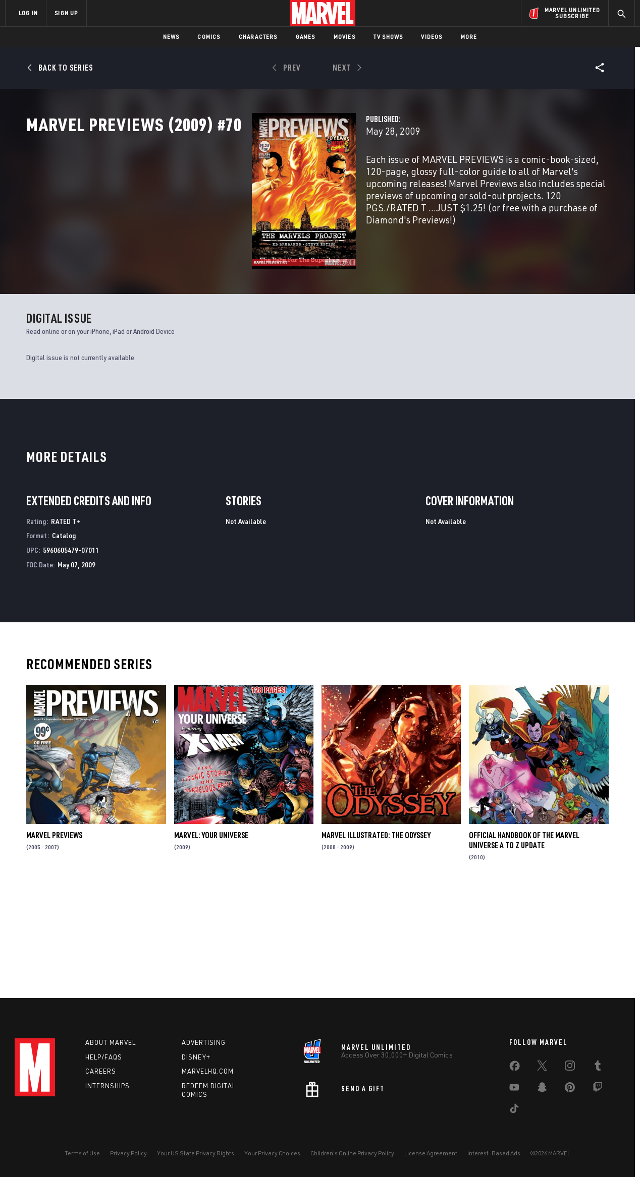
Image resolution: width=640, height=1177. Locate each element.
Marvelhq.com (208, 1071)
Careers (100, 1071)
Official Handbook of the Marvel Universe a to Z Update (524, 941)
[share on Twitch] (598, 1089)
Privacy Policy (128, 1153)
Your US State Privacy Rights (195, 1153)
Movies (344, 36)
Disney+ (196, 1057)
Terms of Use (82, 1153)
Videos (431, 36)
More (469, 36)
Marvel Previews (54, 936)
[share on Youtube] (514, 1089)
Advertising (204, 1042)
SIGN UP (66, 13)
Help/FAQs (103, 1057)
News (171, 36)
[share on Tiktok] (514, 1110)
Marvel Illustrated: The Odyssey (376, 936)
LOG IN (28, 13)
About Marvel (110, 1042)
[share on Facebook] (514, 1068)
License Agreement (430, 1153)
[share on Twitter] (542, 1068)
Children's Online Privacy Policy (352, 1153)
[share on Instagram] (570, 1068)
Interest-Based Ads (493, 1153)
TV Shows (388, 36)
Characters (258, 36)
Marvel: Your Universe (211, 936)
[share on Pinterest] (570, 1089)
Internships (107, 1086)
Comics (208, 36)
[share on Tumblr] (598, 1068)
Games (305, 36)
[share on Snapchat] (542, 1089)
